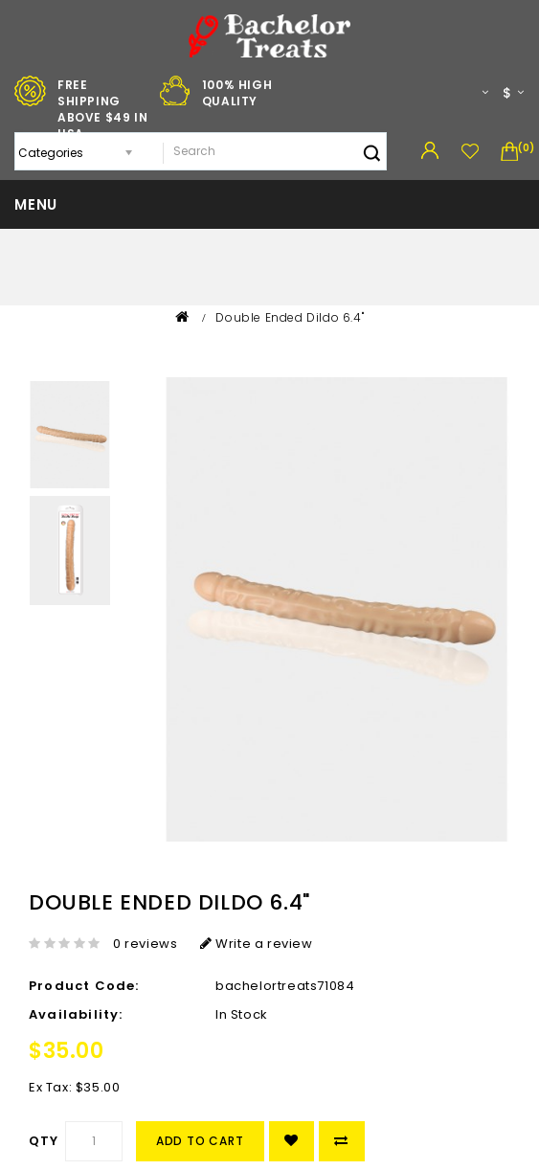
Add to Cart (200, 1141)
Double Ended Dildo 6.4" (289, 317)
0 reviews (145, 943)
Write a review (256, 943)
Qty (44, 1141)
